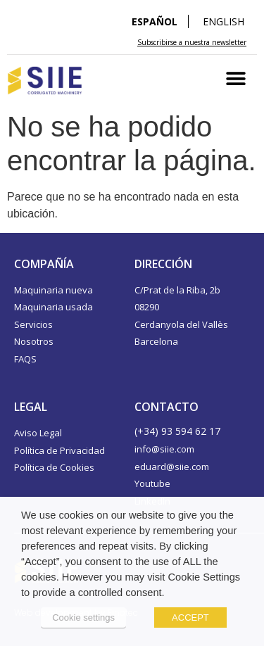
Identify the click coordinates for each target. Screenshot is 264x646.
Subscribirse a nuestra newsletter (191, 42)
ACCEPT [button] (190, 617)
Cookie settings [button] (83, 617)
